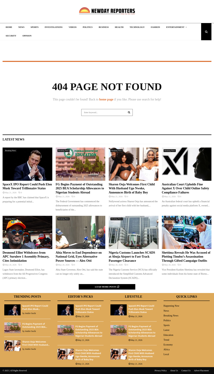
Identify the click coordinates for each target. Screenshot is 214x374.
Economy (168, 344)
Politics (87, 27)
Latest (166, 330)
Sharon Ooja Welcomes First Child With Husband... (36, 343)
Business (104, 27)
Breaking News (10, 150)
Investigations (54, 27)
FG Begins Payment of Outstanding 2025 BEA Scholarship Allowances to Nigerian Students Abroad (80, 188)
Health (119, 27)
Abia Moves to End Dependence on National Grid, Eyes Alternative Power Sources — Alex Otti (79, 256)
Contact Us (186, 370)
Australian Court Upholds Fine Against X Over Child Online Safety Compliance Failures (185, 188)
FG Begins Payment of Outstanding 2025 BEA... (34, 325)
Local (166, 354)
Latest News (13, 139)
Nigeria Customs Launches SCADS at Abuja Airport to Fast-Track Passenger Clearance (132, 256)
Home (9, 27)
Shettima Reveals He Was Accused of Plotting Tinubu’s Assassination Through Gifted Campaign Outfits (186, 256)
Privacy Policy (161, 370)
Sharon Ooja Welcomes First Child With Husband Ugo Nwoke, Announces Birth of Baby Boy (132, 188)
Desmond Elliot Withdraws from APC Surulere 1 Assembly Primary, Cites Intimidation (26, 256)
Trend (166, 340)
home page (106, 99)
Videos (72, 27)
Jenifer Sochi (30, 313)
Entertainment (175, 27)
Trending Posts (27, 296)
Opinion (27, 36)
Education (168, 335)
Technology (137, 27)
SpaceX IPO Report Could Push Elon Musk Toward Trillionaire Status (88, 309)
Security (11, 36)
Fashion (155, 27)
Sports (34, 27)
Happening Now (171, 306)
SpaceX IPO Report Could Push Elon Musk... (35, 307)
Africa (167, 349)
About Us (174, 370)
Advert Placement (201, 370)
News (21, 27)
